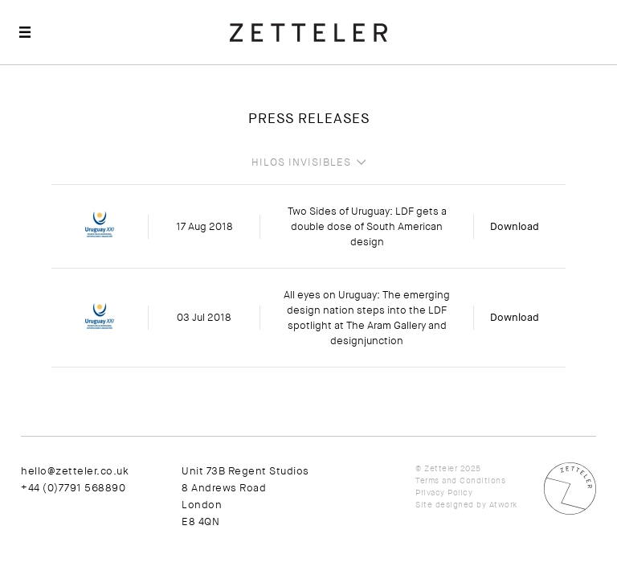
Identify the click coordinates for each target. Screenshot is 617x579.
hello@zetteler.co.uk (75, 471)
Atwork (503, 504)
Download (514, 226)
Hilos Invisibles (301, 162)
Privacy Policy (443, 492)
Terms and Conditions (460, 480)
